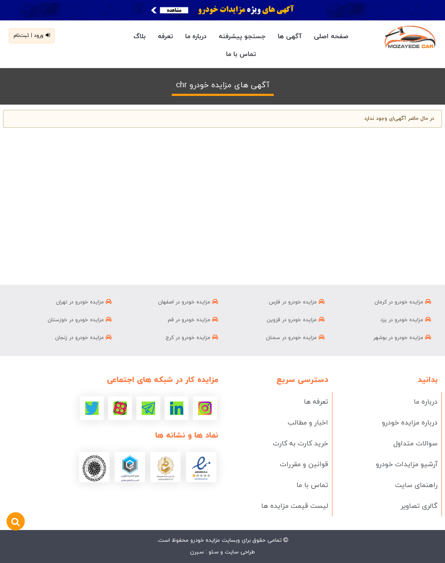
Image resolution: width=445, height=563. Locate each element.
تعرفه (165, 36)
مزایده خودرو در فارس (297, 302)
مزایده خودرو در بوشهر (402, 337)
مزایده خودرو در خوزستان (80, 319)
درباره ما (195, 36)
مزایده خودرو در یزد (405, 319)
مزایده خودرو (204, 540)
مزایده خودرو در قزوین (296, 319)
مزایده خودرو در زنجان (83, 337)
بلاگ (139, 36)
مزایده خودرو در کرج (192, 337)
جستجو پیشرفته (242, 36)
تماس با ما (241, 54)
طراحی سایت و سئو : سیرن (222, 552)
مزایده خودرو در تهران (84, 302)
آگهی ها (290, 36)
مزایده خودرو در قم (193, 319)
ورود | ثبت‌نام (31, 35)
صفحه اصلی (331, 36)
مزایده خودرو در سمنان (295, 337)
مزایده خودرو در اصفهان (188, 302)
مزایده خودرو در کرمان (403, 302)
